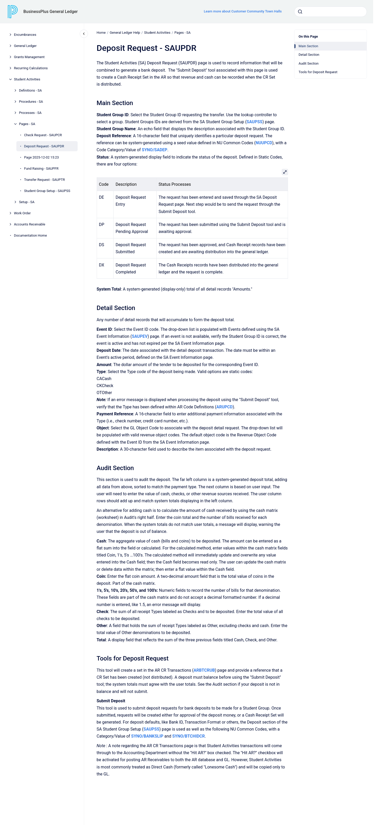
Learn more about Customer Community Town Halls (243, 11)
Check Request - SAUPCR (43, 135)
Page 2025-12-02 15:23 (41, 157)
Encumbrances (25, 35)
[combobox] (330, 12)
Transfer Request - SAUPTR (44, 180)
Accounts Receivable (29, 224)
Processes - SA (30, 113)
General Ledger (25, 46)
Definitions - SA (30, 90)
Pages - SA (27, 124)
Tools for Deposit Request (318, 72)
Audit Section (309, 63)
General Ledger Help (125, 33)
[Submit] (300, 12)
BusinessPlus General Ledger (50, 11)
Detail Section (309, 55)
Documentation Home (30, 235)
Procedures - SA (31, 102)
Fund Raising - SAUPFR (41, 168)
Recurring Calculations (31, 68)
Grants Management (29, 57)
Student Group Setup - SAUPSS (47, 191)
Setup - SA (27, 202)
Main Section (308, 46)
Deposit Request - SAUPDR (44, 146)
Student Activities (27, 79)
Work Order (22, 213)
